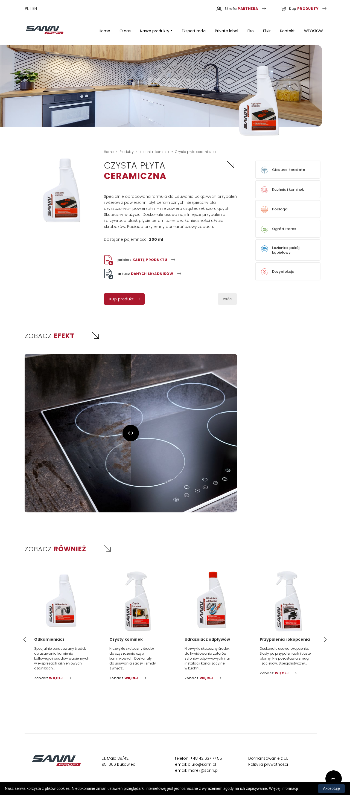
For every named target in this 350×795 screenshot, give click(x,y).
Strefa (228, 8)
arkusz (140, 274)
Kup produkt (121, 299)
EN (39, 8)
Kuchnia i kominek (154, 152)
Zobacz (49, 678)
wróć (227, 299)
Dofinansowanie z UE (268, 759)
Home (109, 152)
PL (31, 8)
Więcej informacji (283, 788)
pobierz (136, 260)
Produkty (126, 152)
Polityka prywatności (268, 765)
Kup (293, 8)
